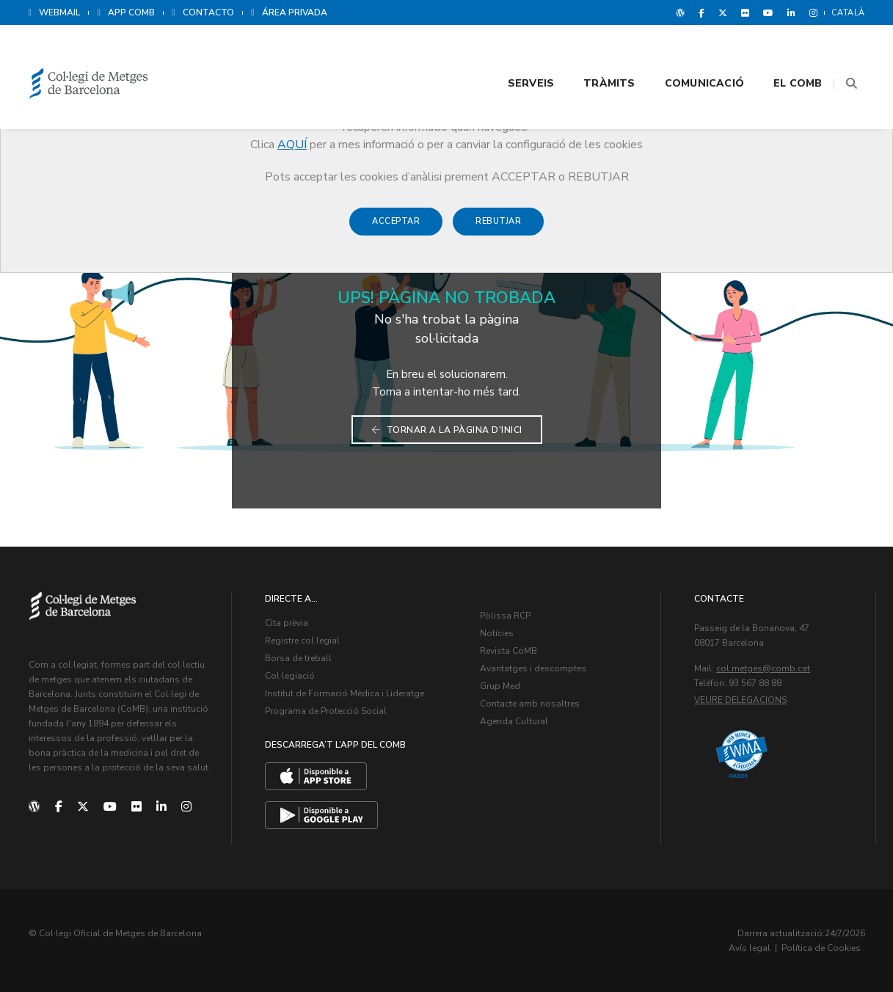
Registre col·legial (302, 640)
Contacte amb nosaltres (530, 704)
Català (848, 12)
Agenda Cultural (514, 721)
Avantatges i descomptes (533, 668)
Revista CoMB (508, 651)
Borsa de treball (298, 658)
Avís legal (749, 948)
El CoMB (760, 52)
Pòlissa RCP (505, 615)
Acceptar (396, 228)
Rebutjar (498, 228)
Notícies (497, 633)
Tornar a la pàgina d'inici (446, 430)
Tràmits (571, 52)
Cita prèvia (286, 623)
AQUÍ (292, 144)
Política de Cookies (821, 948)
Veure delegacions (740, 700)
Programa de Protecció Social (326, 711)
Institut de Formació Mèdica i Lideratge (344, 693)
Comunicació (666, 52)
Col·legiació (290, 676)
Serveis (493, 52)
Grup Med (500, 686)
